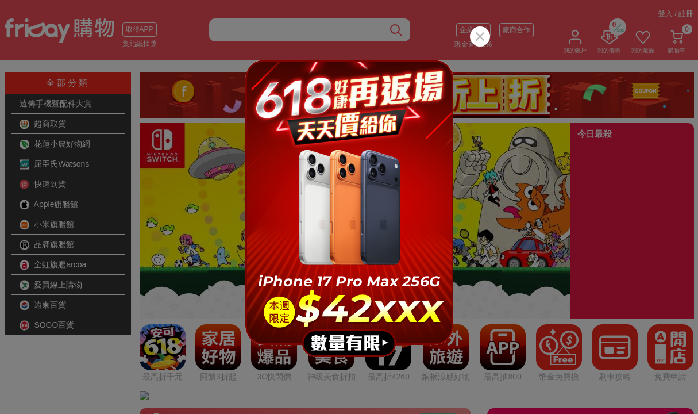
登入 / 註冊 (676, 13)
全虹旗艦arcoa (53, 265)
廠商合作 (516, 30)
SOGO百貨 (47, 325)
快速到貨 (43, 184)
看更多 (437, 284)
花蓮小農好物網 (55, 144)
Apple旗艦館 (49, 205)
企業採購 (473, 30)
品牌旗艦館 (47, 245)
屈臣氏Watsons (55, 164)
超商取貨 (43, 124)
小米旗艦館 (47, 225)
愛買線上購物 (51, 285)
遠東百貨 (43, 305)
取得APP (139, 29)
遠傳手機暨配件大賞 (56, 103)
